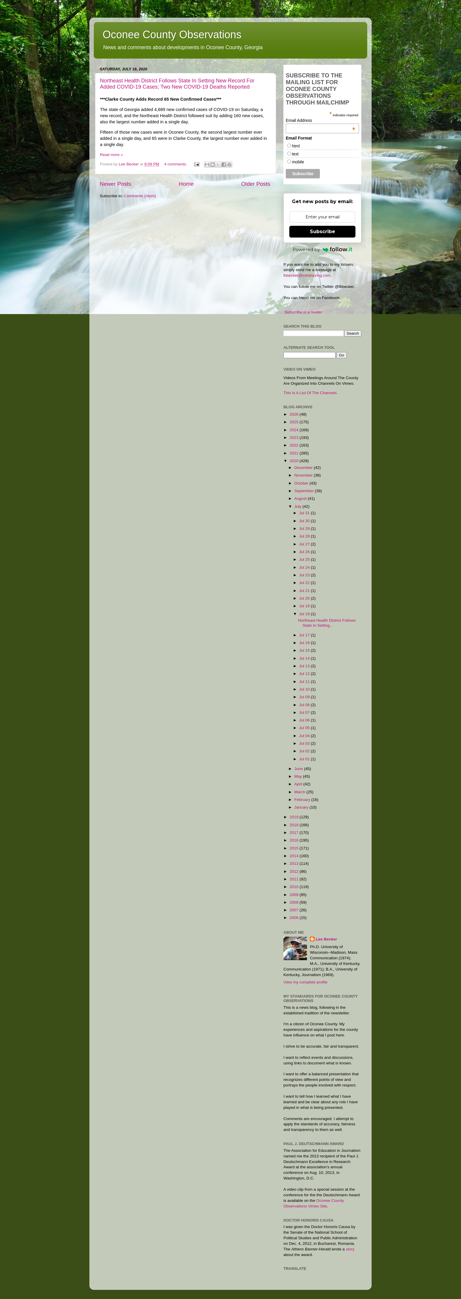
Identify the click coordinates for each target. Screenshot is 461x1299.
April (298, 784)
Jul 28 (305, 536)
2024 (295, 430)
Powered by (323, 249)
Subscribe (322, 231)
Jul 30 (305, 521)
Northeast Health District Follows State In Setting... (327, 622)
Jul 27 (305, 544)
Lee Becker (326, 939)
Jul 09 (305, 697)
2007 (295, 910)
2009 (295, 894)
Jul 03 (305, 743)
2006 (295, 917)
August (301, 498)
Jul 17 (305, 635)
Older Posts (255, 184)
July (298, 506)
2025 (295, 422)
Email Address (320, 120)
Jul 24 (305, 567)
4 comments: (176, 164)
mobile (298, 162)
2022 (295, 445)
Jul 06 (305, 720)
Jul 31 (305, 513)
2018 (295, 825)
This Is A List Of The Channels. (310, 393)
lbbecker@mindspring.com (306, 275)
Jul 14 (305, 658)
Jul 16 (305, 643)
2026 (295, 414)
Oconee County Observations (172, 35)
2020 (295, 461)
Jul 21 (305, 590)
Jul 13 (305, 666)
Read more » (111, 154)
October (302, 483)
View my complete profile (305, 982)
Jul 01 (305, 759)
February (302, 799)
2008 (295, 902)
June (299, 769)
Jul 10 (305, 689)
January (302, 807)
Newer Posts (115, 184)
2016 (295, 840)
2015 (295, 848)
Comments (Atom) (140, 196)
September (304, 491)
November (304, 475)
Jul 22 (305, 582)
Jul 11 (305, 681)
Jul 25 (305, 559)
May (298, 776)
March (300, 792)
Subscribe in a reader (303, 312)
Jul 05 (305, 728)
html (296, 146)
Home (186, 184)
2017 (295, 832)
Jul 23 (305, 575)
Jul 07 (305, 712)
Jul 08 (305, 705)
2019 (295, 817)
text (295, 154)
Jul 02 (305, 751)
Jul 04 (305, 736)
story (350, 1249)
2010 (295, 887)
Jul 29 (305, 528)
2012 (295, 871)
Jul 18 (305, 614)
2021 (295, 453)
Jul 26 (305, 552)
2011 (295, 879)
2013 (295, 863)
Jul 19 (305, 606)
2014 (295, 856)
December (304, 467)
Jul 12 (305, 673)
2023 (295, 437)
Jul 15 (305, 650)
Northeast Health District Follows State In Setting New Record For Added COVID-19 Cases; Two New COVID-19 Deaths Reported (177, 84)
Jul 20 (305, 598)
